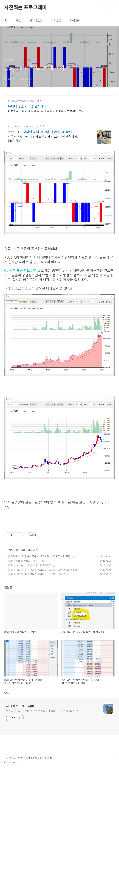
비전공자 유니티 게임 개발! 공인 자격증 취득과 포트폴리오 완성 (46, 111)
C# (17, 550)
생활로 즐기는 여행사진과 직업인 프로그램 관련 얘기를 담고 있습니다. (42, 760)
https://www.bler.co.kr (21, 100)
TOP (112, 809)
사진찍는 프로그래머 (25, 7)
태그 (18, 20)
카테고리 (75, 20)
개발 (11, 550)
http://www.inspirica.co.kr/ (24, 126)
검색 (104, 7)
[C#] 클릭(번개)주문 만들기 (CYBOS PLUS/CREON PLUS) (39, 574)
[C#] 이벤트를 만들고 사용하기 (24, 561)
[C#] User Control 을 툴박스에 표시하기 (30, 565)
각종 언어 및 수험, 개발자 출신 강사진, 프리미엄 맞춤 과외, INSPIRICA (43, 138)
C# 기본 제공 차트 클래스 (22, 270)
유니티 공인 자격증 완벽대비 (27, 106)
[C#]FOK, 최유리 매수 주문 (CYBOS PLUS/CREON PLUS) (39, 556)
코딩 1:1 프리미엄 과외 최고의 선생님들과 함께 (40, 132)
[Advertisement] (59, 610)
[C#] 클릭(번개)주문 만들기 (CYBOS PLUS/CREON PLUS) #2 (41, 569)
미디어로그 (35, 20)
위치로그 (56, 20)
